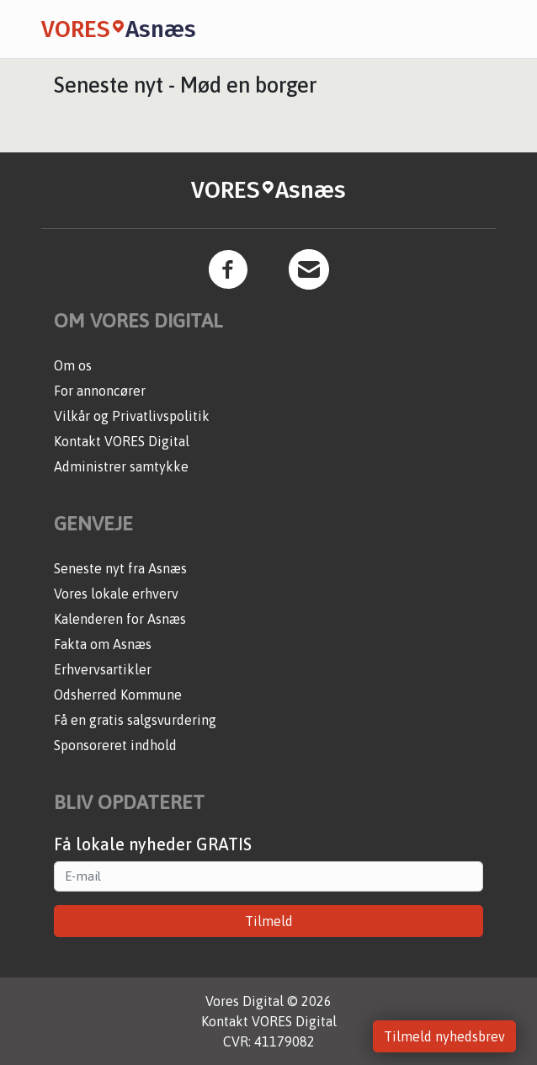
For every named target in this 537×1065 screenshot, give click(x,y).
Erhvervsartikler (103, 669)
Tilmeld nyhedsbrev (444, 1036)
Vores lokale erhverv (116, 593)
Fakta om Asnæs (103, 644)
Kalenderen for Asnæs (120, 618)
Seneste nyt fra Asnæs (120, 568)
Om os (73, 365)
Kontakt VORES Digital (121, 441)
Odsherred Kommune (118, 694)
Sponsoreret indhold (115, 745)
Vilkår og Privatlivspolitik (132, 415)
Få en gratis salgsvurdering (135, 719)
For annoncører (100, 390)
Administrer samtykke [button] (121, 466)
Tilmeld (269, 921)
